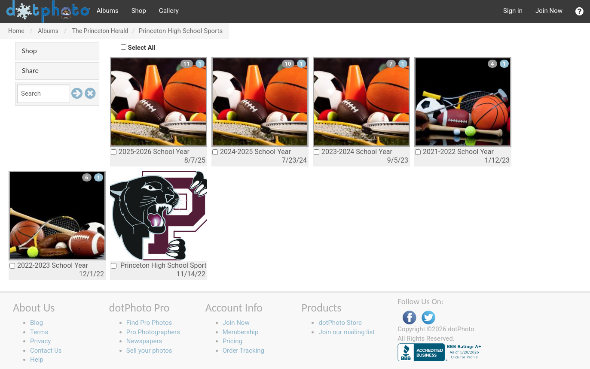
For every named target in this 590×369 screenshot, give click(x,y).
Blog (36, 323)
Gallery (169, 11)
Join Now (548, 11)
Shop (138, 11)
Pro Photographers (153, 332)
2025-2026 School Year (150, 152)
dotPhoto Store (339, 323)
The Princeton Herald (100, 30)
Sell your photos (149, 350)
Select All (142, 47)
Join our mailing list (346, 332)
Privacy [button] (40, 341)
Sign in (513, 11)
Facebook (409, 318)
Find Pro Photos (149, 323)
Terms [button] (39, 332)
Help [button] (36, 359)
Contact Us (46, 350)
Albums (108, 11)
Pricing (232, 341)
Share (30, 70)
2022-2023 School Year (48, 265)
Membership (241, 332)
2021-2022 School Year (454, 152)
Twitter (428, 318)
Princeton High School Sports (159, 265)
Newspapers (144, 341)
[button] (579, 11)
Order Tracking (243, 350)
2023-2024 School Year (353, 152)
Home (16, 30)
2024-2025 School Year (251, 152)
